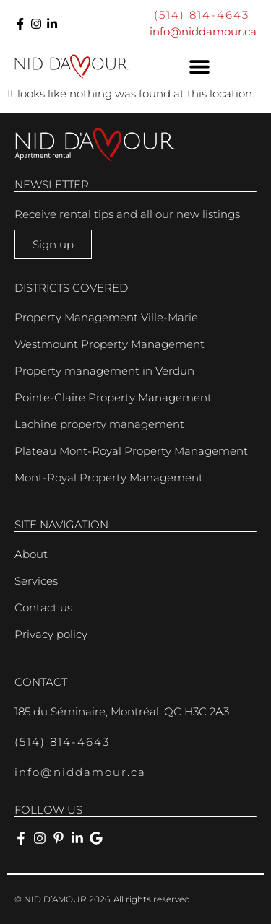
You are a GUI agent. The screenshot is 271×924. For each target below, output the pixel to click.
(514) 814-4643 (201, 15)
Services (36, 581)
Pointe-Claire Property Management (113, 397)
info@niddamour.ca (203, 31)
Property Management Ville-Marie (106, 317)
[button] (200, 66)
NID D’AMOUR (55, 899)
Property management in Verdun (104, 371)
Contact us (43, 607)
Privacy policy (50, 634)
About (31, 554)
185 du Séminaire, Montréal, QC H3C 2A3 (121, 711)
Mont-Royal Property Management (108, 477)
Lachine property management (99, 424)
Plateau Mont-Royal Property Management (131, 451)
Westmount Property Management (109, 344)
